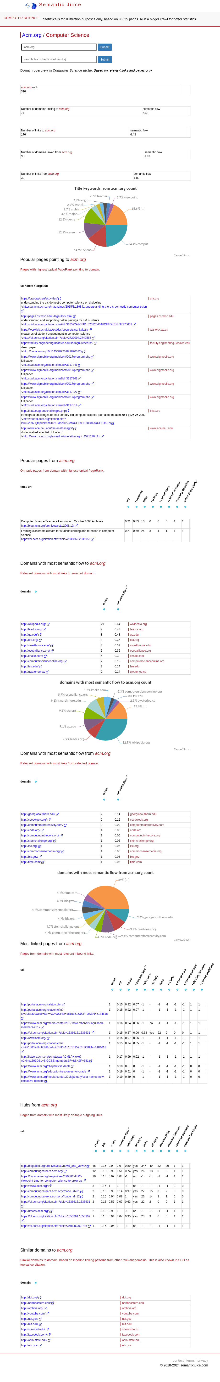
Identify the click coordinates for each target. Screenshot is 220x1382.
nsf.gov (127, 1318)
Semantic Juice (53, 4)
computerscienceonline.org (147, 661)
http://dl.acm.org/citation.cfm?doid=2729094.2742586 (59, 337)
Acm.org (32, 35)
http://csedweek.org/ (35, 819)
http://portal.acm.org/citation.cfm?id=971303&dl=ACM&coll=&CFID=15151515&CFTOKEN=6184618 (63, 1047)
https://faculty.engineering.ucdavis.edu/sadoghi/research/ (59, 343)
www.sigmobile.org (162, 356)
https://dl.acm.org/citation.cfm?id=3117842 (52, 378)
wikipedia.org (138, 624)
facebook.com (131, 1334)
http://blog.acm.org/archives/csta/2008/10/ (49, 525)
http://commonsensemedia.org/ (42, 851)
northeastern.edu (133, 1303)
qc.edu (134, 634)
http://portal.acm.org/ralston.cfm (43, 1004)
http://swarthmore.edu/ (37, 645)
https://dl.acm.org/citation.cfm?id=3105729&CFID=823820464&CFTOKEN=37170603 (79, 324)
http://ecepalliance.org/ (37, 650)
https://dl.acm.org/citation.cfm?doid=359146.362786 (56, 1226)
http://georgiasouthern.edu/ (40, 814)
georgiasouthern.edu (143, 814)
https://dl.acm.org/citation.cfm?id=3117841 (52, 365)
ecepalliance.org (140, 650)
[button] (128, 507)
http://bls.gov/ (31, 856)
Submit (104, 47)
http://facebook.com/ (35, 1334)
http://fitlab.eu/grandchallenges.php (45, 410)
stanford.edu (130, 1329)
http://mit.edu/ (31, 1324)
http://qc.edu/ (31, 634)
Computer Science (67, 35)
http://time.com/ (32, 862)
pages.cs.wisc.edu (162, 316)
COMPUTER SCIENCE (21, 18)
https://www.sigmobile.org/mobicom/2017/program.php (57, 356)
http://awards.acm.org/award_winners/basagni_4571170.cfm (63, 436)
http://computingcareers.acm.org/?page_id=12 (52, 1196)
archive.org (129, 1308)
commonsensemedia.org (145, 851)
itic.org (134, 846)
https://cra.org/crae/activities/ (41, 298)
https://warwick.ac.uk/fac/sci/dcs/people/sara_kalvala (56, 329)
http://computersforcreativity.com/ (44, 825)
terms (190, 1360)
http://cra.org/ (31, 640)
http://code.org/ (32, 830)
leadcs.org (136, 629)
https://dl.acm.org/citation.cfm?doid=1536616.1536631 (57, 1032)
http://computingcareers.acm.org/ (44, 1171)
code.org (135, 830)
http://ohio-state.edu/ (36, 1340)
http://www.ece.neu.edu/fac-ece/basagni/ (48, 428)
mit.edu (127, 1324)
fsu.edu (134, 666)
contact (178, 1360)
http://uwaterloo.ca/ (35, 671)
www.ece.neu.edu (161, 428)
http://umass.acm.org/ (36, 1211)
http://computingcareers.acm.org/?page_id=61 (52, 1191)
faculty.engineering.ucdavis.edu (170, 343)
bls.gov (134, 856)
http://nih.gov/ (31, 1345)
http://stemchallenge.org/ (38, 840)
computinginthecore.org (145, 835)
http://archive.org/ (34, 1308)
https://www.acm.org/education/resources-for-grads (55, 1071)
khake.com (137, 656)
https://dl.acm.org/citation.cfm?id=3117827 (52, 392)
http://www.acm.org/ (35, 1038)
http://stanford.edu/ (35, 1329)
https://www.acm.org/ (36, 1186)
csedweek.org (139, 819)
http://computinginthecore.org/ (42, 835)
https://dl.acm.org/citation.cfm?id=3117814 (52, 405)
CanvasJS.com (182, 255)
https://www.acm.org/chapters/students (47, 1066)
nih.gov (127, 1345)
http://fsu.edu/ (31, 666)
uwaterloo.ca (138, 671)
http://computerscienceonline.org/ (44, 661)
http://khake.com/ (34, 656)
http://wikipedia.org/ (35, 624)
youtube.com (130, 1313)
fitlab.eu (155, 410)
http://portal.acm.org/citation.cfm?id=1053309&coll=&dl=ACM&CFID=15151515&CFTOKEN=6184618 (64, 1014)
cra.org (154, 298)
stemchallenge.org (142, 840)
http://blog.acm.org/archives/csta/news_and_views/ (55, 1166)
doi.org (126, 1297)
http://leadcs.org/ (33, 629)
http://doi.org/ (31, 1297)
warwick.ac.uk (159, 329)
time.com (136, 862)
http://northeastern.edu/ (37, 1303)
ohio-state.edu (131, 1340)
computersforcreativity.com (147, 825)
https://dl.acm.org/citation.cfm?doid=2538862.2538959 (57, 539)
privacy (203, 1360)
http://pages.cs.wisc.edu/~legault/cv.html (48, 316)
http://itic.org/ (31, 846)
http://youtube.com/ (35, 1313)
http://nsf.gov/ (31, 1318)
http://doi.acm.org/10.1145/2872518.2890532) (54, 351)
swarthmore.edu (140, 645)
